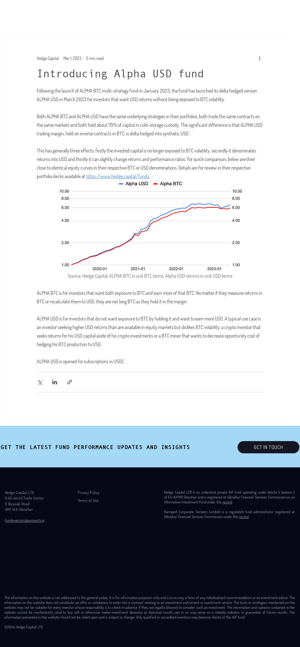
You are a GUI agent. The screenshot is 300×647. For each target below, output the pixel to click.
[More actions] (259, 58)
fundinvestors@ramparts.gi (24, 520)
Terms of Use (88, 500)
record (227, 501)
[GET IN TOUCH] (268, 447)
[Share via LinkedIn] (55, 382)
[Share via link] (70, 382)
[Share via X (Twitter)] (40, 382)
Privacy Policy (88, 492)
